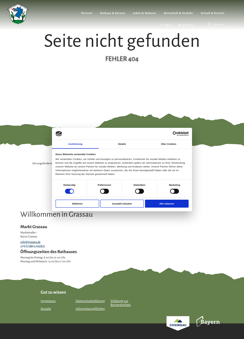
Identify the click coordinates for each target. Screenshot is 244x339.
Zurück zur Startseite (18, 14)
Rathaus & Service (112, 13)
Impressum (48, 301)
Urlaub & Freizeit (213, 13)
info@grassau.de (30, 241)
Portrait (86, 13)
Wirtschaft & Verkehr (178, 13)
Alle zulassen (166, 203)
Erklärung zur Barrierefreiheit (120, 302)
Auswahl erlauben (122, 203)
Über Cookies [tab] (168, 144)
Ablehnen (77, 203)
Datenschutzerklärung (90, 301)
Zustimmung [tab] (75, 144)
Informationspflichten (90, 308)
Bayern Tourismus (208, 325)
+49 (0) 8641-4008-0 (32, 245)
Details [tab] (122, 144)
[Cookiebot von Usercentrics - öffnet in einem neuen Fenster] (175, 133)
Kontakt (46, 308)
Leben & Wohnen (144, 13)
